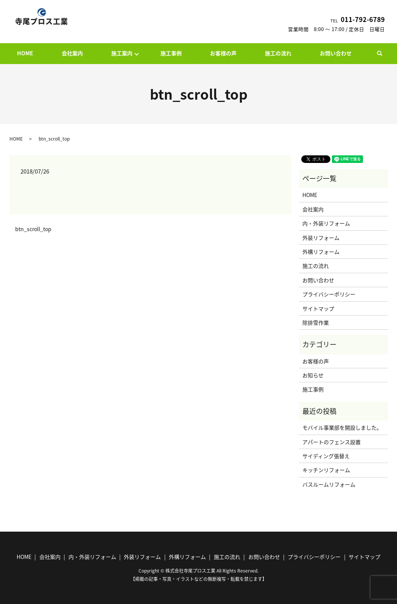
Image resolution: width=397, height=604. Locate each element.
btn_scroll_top (33, 229)
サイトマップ (318, 308)
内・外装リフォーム (326, 223)
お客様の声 (223, 53)
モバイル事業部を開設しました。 (342, 428)
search (384, 53)
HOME (25, 53)
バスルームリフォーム (328, 484)
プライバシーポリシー (328, 294)
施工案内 (121, 53)
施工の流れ (278, 53)
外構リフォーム (320, 251)
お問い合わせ (336, 53)
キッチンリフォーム (326, 470)
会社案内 (72, 53)
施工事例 (171, 53)
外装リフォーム (320, 237)
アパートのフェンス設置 (331, 442)
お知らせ (313, 375)
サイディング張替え (326, 456)
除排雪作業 (315, 322)
